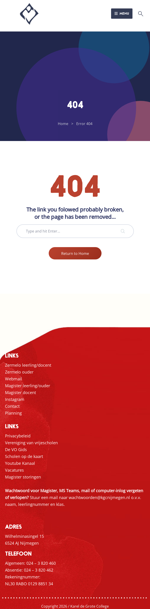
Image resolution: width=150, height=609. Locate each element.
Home (63, 123)
